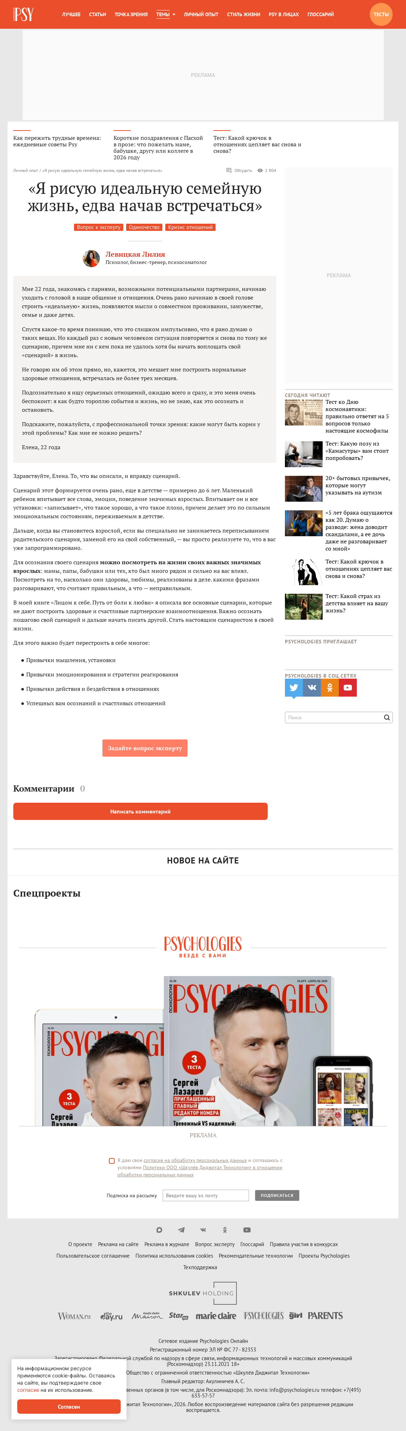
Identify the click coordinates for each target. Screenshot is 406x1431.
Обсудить (239, 171)
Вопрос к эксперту (98, 227)
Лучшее (71, 14)
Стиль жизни (243, 14)
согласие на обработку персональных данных (195, 1161)
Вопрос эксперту (215, 1244)
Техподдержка (200, 1267)
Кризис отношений (190, 227)
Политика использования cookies (174, 1256)
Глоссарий (321, 14)
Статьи (97, 14)
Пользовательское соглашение (93, 1256)
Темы (163, 14)
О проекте (80, 1244)
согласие (28, 1390)
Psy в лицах (284, 14)
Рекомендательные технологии (256, 1256)
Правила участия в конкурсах (304, 1244)
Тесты (381, 14)
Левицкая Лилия (135, 255)
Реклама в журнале (166, 1244)
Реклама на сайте (118, 1244)
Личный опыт (201, 14)
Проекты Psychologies (324, 1256)
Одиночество (144, 227)
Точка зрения (131, 14)
